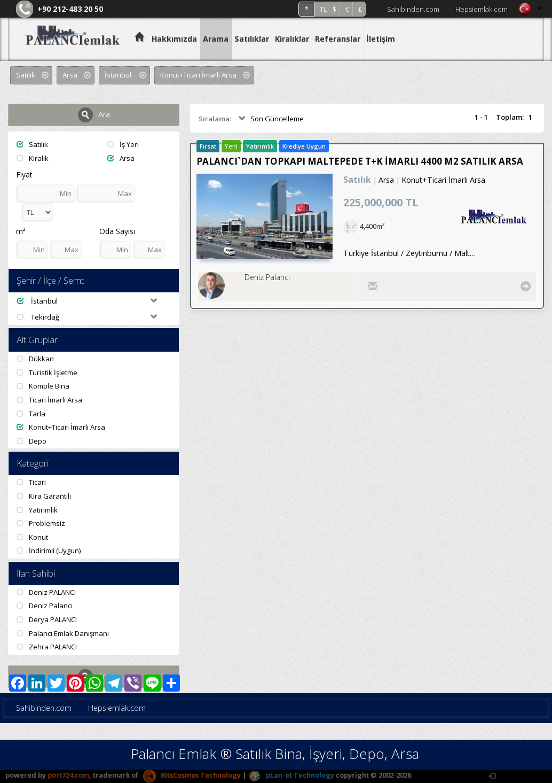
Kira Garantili (44, 496)
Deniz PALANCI (46, 592)
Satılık (32, 144)
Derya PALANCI (47, 619)
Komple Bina (43, 386)
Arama (215, 39)
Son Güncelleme (270, 118)
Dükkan (35, 358)
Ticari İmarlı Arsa (49, 400)
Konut (32, 537)
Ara (94, 114)
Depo (31, 441)
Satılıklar (251, 39)
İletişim (380, 39)
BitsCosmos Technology (192, 775)
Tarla (31, 413)
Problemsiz (41, 523)
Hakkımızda (174, 39)
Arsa (121, 158)
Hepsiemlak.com (481, 9)
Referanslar (337, 39)
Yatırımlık (37, 510)
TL (323, 9)
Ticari (31, 482)
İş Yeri (123, 144)
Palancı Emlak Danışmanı (63, 633)
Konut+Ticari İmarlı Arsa (61, 427)
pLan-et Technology (291, 775)
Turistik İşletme (47, 372)
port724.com (68, 775)
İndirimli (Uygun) (49, 550)
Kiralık (33, 158)
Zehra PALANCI (47, 647)
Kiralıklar (292, 39)
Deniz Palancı (45, 605)
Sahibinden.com (413, 9)
